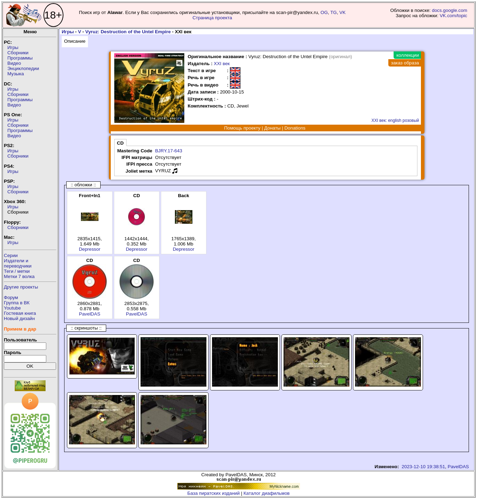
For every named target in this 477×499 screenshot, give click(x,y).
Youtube (12, 308)
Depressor (89, 249)
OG (324, 12)
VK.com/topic (453, 15)
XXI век (222, 63)
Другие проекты (21, 287)
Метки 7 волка (19, 276)
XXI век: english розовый (395, 120)
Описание (75, 41)
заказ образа (405, 62)
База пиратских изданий (214, 493)
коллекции (407, 55)
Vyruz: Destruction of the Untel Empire (128, 31)
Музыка (15, 73)
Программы (20, 58)
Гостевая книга (20, 313)
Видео (14, 63)
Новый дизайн (19, 318)
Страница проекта (212, 17)
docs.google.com (449, 10)
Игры (12, 47)
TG (333, 12)
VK (342, 12)
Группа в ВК (16, 302)
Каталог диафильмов (267, 493)
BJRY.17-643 (168, 150)
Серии (11, 255)
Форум (11, 297)
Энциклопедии (23, 68)
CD (120, 143)
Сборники (17, 52)
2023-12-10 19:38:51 (423, 466)
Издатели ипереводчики (18, 263)
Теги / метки (17, 271)
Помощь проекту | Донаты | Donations (264, 128)
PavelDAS (89, 314)
